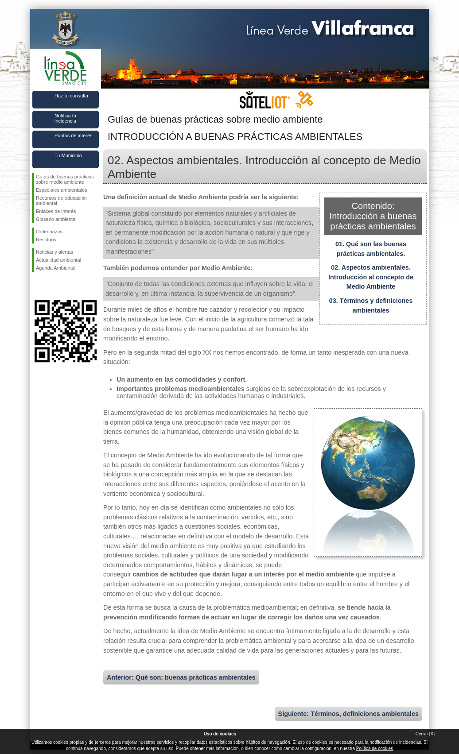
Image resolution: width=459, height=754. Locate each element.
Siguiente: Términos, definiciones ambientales (348, 713)
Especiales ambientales (61, 190)
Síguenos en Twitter (52, 286)
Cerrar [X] (425, 733)
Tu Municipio (68, 155)
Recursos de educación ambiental (61, 200)
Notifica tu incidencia (65, 118)
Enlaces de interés (56, 211)
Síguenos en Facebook (37, 286)
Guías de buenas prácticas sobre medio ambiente (65, 179)
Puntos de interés (73, 135)
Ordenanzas (49, 231)
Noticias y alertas (54, 252)
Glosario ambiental (56, 219)
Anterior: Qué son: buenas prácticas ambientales (181, 677)
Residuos (46, 239)
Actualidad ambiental (58, 260)
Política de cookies (374, 748)
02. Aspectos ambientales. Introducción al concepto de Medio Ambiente (370, 277)
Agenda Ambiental (55, 268)
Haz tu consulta (71, 95)
